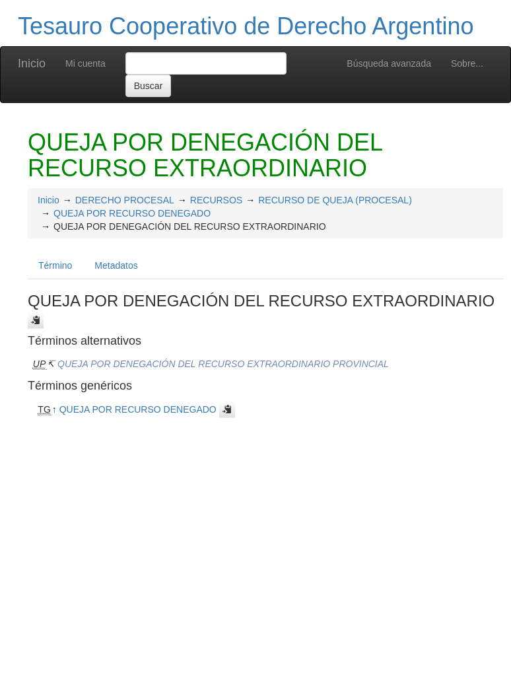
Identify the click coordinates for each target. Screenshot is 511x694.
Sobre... (467, 63)
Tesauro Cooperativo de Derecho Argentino (245, 26)
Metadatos (115, 265)
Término (55, 265)
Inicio (32, 63)
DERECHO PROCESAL (124, 200)
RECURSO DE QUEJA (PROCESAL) (335, 200)
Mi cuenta (85, 63)
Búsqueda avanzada (389, 63)
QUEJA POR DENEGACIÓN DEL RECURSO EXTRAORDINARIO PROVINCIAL (223, 364)
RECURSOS (216, 200)
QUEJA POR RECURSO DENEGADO (132, 213)
